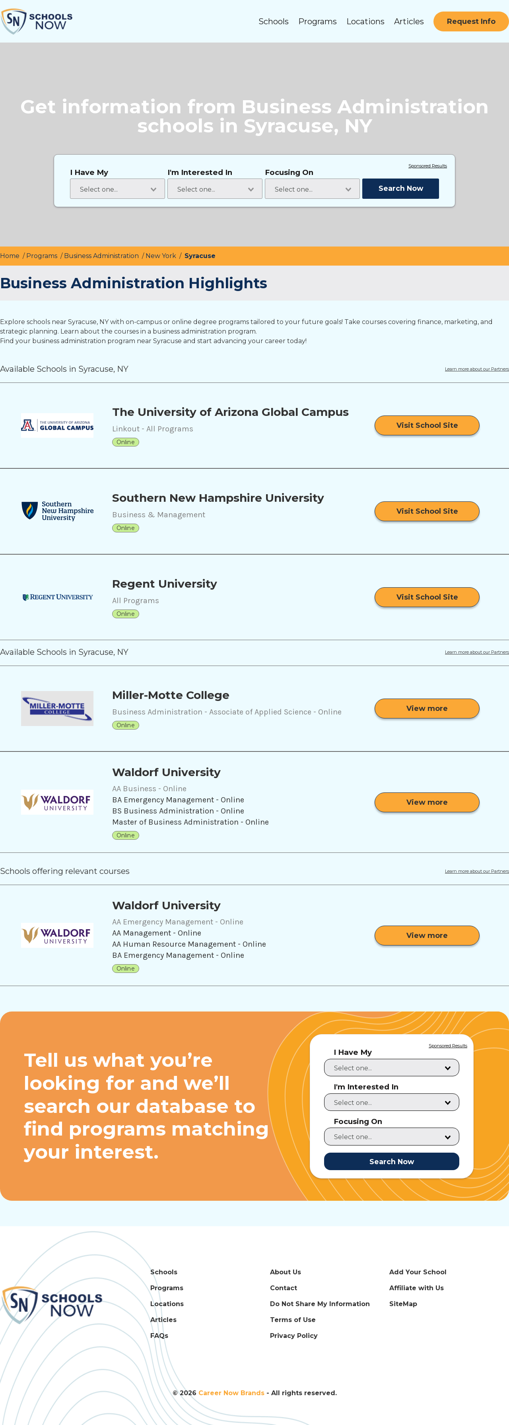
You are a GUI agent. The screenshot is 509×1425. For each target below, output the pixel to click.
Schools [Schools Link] (163, 1272)
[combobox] (117, 188)
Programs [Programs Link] (166, 1288)
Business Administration (102, 256)
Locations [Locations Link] (167, 1304)
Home (10, 256)
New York (162, 256)
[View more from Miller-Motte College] (427, 708)
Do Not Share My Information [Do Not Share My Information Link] (320, 1304)
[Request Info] (471, 21)
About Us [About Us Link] (285, 1272)
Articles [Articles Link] (163, 1320)
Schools (273, 21)
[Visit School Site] (427, 425)
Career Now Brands (231, 1393)
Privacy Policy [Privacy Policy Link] (294, 1336)
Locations (365, 21)
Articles (409, 21)
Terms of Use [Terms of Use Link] (293, 1320)
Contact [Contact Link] (283, 1288)
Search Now (401, 188)
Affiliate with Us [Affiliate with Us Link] (416, 1288)
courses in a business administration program (185, 331)
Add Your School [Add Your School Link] (418, 1272)
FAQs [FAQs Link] (159, 1336)
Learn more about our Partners (477, 369)
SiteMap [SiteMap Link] (403, 1304)
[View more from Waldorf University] (427, 802)
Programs (317, 21)
